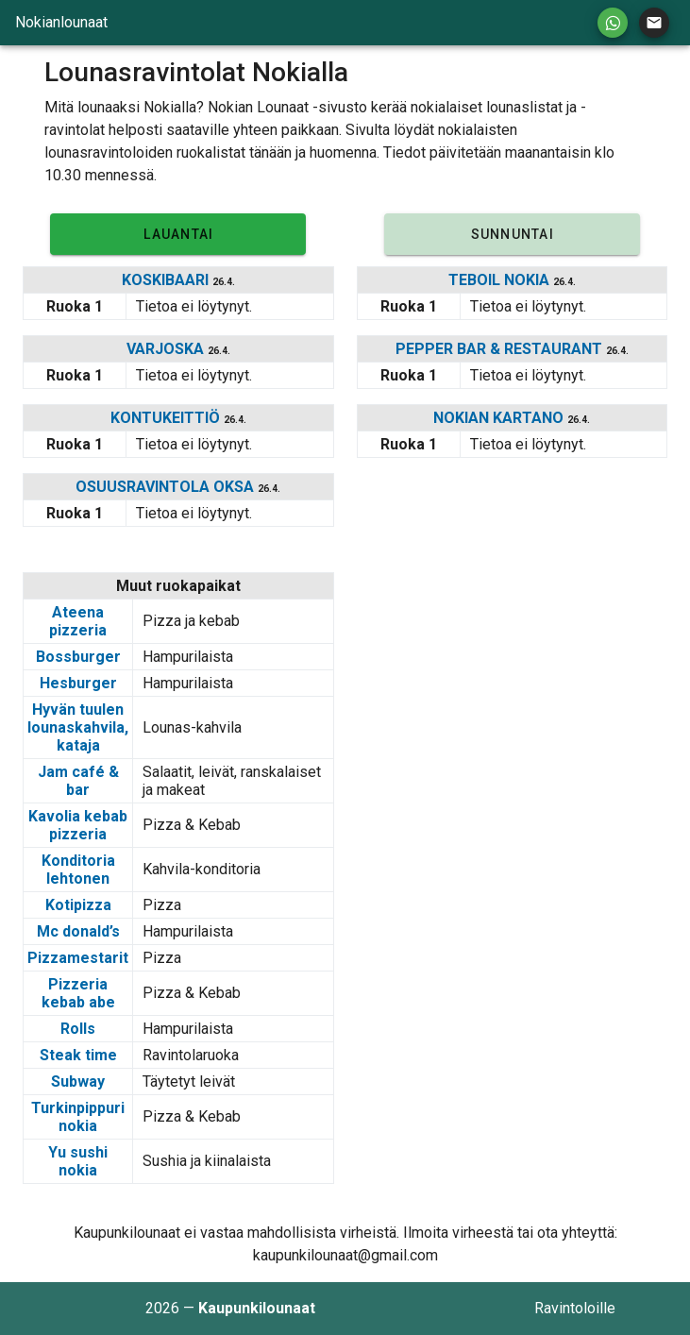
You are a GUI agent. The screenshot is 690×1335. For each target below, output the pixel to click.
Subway (78, 1081)
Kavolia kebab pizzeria (77, 825)
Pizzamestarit (77, 958)
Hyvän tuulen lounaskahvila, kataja (77, 727)
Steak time (78, 1055)
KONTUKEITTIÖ (167, 418)
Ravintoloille (574, 1308)
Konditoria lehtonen (78, 869)
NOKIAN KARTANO (500, 418)
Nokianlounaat (61, 22)
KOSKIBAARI (167, 280)
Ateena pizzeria (78, 621)
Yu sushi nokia (78, 1161)
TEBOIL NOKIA (500, 280)
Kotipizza (78, 905)
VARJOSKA (167, 349)
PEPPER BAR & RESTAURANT (500, 349)
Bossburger (78, 657)
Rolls (77, 1029)
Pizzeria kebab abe (78, 993)
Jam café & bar (78, 781)
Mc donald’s (78, 931)
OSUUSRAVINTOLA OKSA (167, 487)
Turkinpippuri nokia (78, 1117)
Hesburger (78, 683)
